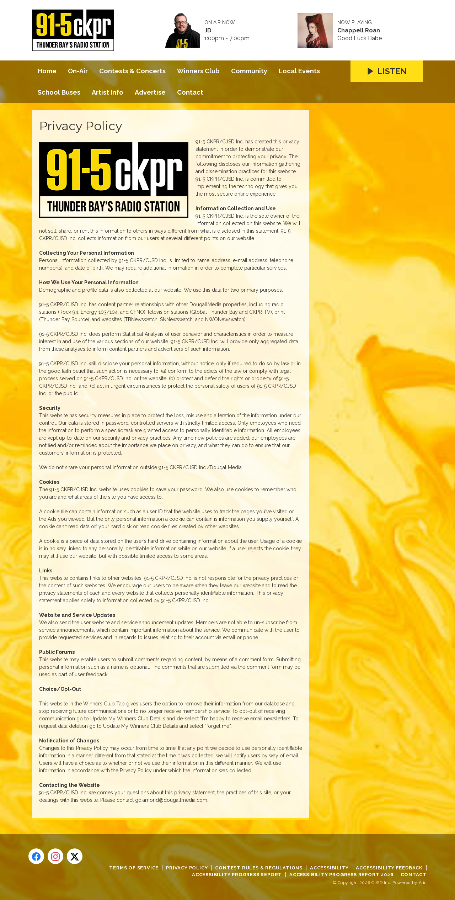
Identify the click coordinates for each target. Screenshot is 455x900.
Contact (190, 92)
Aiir (422, 882)
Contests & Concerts (132, 71)
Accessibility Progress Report (237, 874)
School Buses (59, 92)
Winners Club (198, 71)
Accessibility (329, 867)
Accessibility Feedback (389, 867)
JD (208, 30)
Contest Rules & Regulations (259, 867)
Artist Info (107, 92)
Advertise (150, 92)
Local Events (299, 71)
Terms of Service (134, 867)
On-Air (78, 71)
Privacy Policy (187, 867)
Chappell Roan (358, 30)
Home (47, 71)
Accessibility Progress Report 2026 (341, 874)
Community (249, 71)
